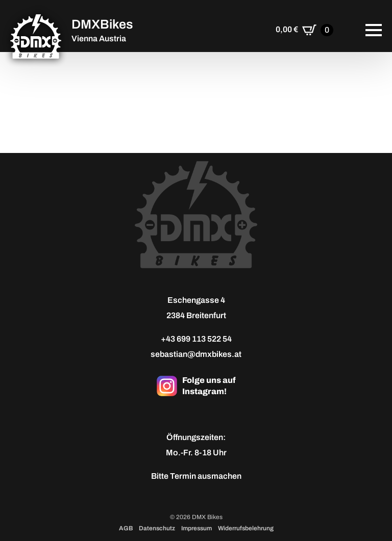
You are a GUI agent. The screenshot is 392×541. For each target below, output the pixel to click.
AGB (126, 528)
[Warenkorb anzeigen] (304, 30)
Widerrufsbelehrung (246, 528)
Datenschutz (157, 528)
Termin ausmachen (205, 476)
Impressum (196, 528)
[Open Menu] (373, 30)
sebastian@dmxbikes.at (196, 354)
